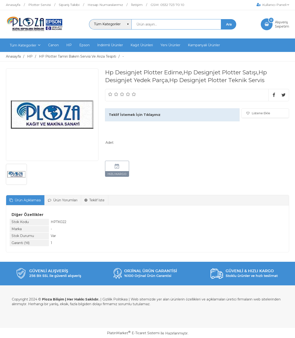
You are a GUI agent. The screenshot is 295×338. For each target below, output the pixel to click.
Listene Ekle (258, 113)
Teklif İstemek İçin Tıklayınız (134, 115)
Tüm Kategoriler (23, 45)
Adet (109, 142)
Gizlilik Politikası (115, 299)
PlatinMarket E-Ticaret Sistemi (133, 333)
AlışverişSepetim (282, 24)
